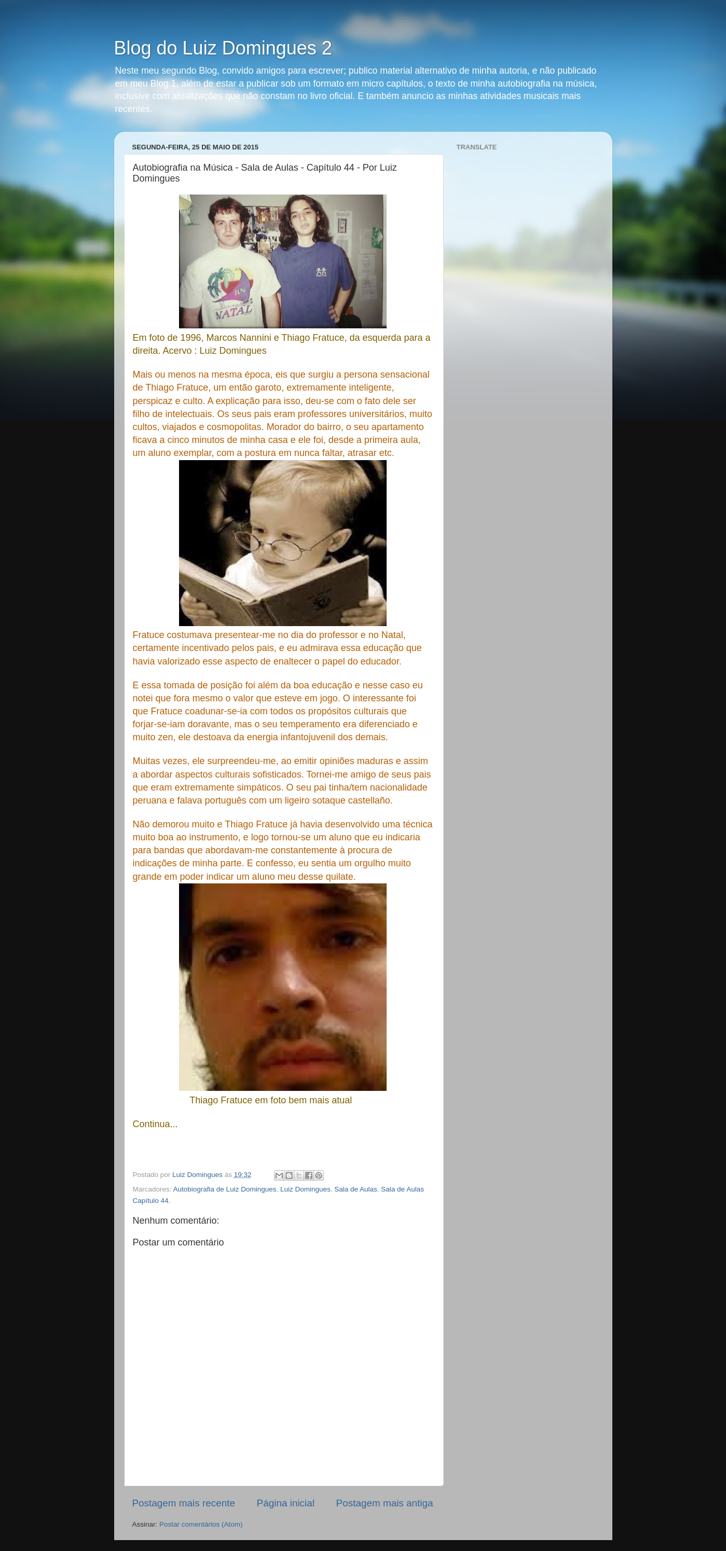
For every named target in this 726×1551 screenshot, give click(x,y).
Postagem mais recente (183, 1503)
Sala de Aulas (355, 1189)
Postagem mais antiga (384, 1503)
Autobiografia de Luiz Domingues (225, 1189)
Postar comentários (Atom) (201, 1524)
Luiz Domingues (305, 1189)
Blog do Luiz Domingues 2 (223, 48)
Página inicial (285, 1503)
